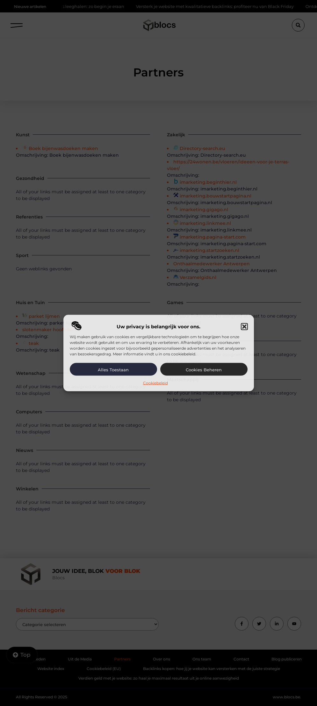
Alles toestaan (113, 369)
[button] (244, 327)
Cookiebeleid (155, 383)
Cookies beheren (204, 369)
